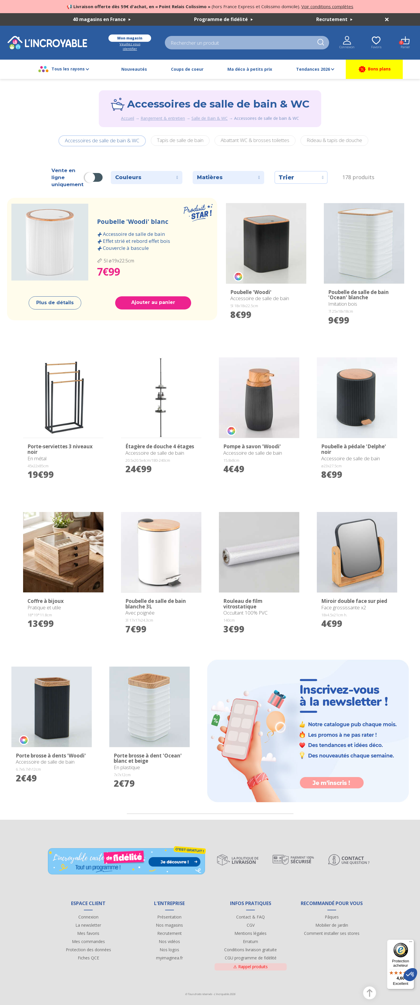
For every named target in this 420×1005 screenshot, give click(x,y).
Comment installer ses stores (331, 933)
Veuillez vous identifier (130, 46)
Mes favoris (88, 933)
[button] (410, 975)
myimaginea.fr (169, 958)
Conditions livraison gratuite (250, 949)
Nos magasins (169, 925)
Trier (301, 177)
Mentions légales (250, 933)
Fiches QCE (88, 958)
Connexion (88, 917)
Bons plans (374, 69)
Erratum (250, 941)
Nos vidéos (169, 941)
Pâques (332, 917)
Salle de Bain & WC (209, 118)
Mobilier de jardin (331, 925)
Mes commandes (88, 941)
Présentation (169, 917)
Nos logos (169, 949)
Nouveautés (134, 69)
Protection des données (88, 949)
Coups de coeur (187, 69)
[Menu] (410, 943)
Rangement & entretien (163, 118)
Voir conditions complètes (327, 6)
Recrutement (334, 19)
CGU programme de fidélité (250, 958)
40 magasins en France (102, 19)
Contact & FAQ (250, 917)
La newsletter (88, 925)
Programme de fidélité (223, 19)
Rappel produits (250, 966)
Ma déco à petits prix (249, 69)
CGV (251, 925)
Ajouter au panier (153, 302)
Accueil (127, 118)
